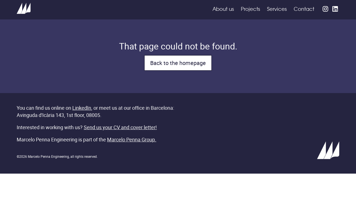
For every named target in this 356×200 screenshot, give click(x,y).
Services (277, 9)
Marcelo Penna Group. (131, 139)
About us (223, 9)
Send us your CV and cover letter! (120, 127)
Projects (250, 9)
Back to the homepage (178, 63)
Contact (304, 9)
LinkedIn (81, 107)
